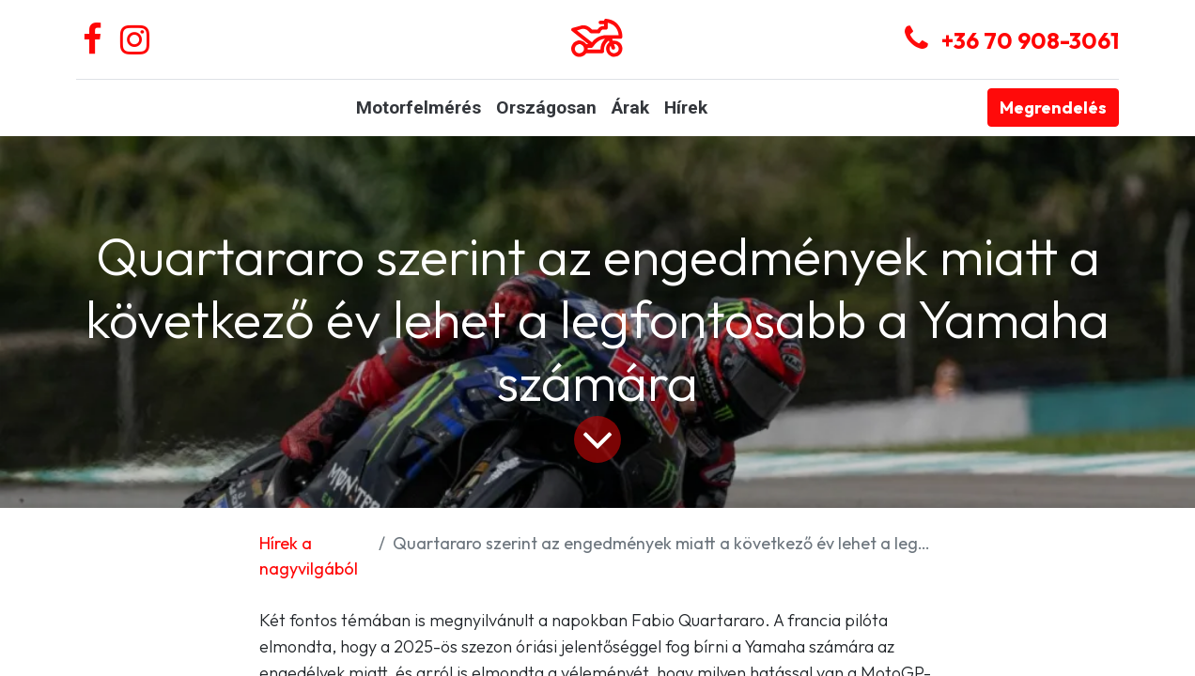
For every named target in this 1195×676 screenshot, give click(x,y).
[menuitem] (419, 108)
